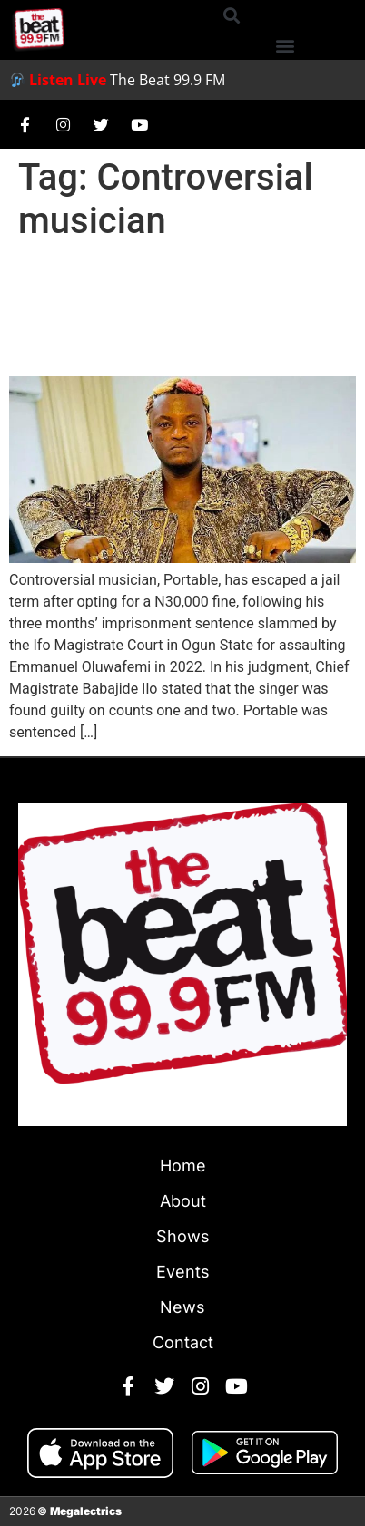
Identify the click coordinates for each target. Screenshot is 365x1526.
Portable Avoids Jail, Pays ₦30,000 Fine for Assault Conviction (177, 310)
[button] (232, 15)
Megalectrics (86, 1511)
